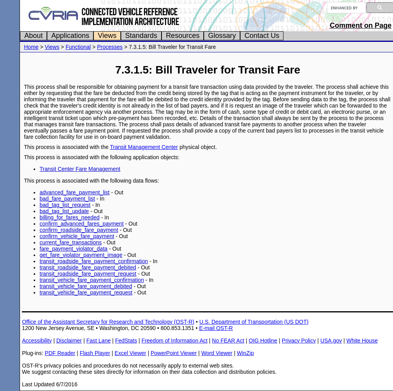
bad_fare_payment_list (67, 199)
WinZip (245, 353)
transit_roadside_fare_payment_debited (87, 267)
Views (107, 35)
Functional (78, 47)
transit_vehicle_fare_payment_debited (85, 286)
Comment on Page (360, 25)
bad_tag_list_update (64, 211)
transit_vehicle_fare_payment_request (85, 292)
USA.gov (331, 340)
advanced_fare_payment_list (74, 192)
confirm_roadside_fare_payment (78, 230)
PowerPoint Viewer (174, 353)
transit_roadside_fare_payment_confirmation (93, 261)
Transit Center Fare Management (79, 169)
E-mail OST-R (216, 328)
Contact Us (261, 35)
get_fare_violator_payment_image (80, 255)
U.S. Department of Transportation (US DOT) (254, 322)
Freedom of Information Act (175, 340)
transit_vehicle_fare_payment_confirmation (91, 280)
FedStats (126, 340)
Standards (141, 35)
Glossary (222, 35)
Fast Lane (98, 340)
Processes (109, 47)
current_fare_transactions (70, 242)
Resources (182, 35)
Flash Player (95, 353)
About (33, 35)
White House (362, 340)
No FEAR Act (228, 340)
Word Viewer (217, 353)
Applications (70, 35)
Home (31, 47)
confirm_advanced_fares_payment (81, 224)
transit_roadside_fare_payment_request (87, 274)
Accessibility (37, 340)
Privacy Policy (299, 340)
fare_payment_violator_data (73, 249)
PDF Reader (60, 353)
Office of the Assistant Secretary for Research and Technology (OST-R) (108, 322)
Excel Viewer (130, 353)
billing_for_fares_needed (69, 217)
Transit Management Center (144, 147)
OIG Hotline (263, 340)
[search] (345, 7)
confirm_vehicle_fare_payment (76, 236)
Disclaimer (69, 340)
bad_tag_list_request (64, 205)
